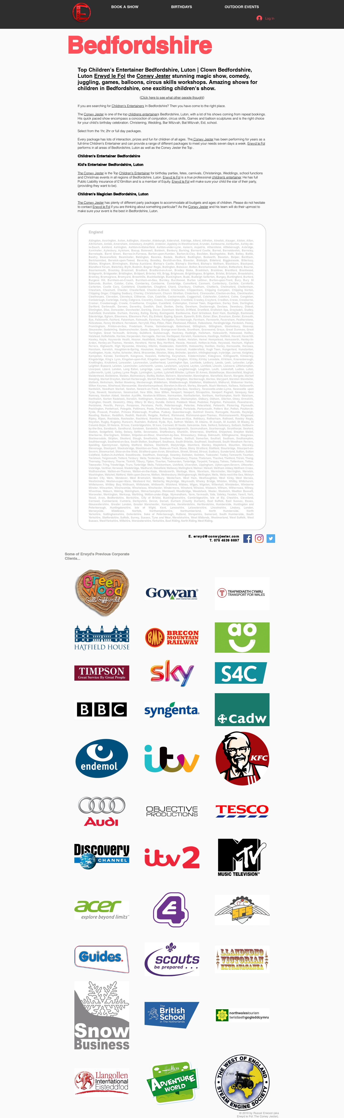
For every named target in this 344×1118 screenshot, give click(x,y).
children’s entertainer (226, 177)
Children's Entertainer (116, 70)
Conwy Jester (153, 76)
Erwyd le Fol (109, 76)
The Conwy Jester (91, 173)
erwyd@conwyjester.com (216, 536)
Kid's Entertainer (92, 164)
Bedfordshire (139, 45)
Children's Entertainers (128, 106)
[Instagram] (259, 538)
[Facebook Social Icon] (247, 538)
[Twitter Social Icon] (271, 538)
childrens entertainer (143, 114)
